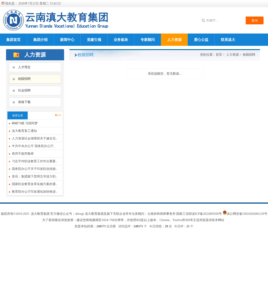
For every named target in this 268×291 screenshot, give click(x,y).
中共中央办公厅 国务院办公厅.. (33, 146)
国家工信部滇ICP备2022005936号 (199, 213)
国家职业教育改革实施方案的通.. (34, 184)
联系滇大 (228, 40)
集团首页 (13, 40)
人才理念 (24, 67)
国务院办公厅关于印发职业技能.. (34, 169)
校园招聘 (24, 78)
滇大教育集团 (40, 213)
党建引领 (94, 40)
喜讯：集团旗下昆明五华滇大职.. (34, 176)
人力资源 (174, 40)
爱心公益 (201, 40)
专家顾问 (147, 40)
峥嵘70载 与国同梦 (25, 123)
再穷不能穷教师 (23, 153)
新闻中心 (67, 40)
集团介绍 (40, 40)
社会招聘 (24, 90)
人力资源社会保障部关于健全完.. (34, 138)
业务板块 (121, 40)
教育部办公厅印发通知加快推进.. (34, 191)
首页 (219, 54)
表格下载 (24, 102)
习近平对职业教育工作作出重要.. (34, 161)
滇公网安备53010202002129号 (247, 213)
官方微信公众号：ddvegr (67, 213)
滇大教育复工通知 (24, 131)
